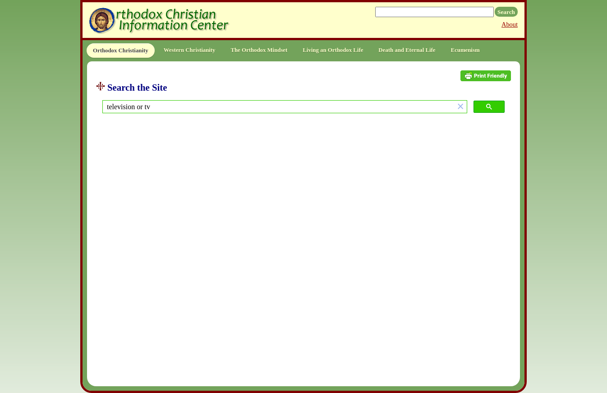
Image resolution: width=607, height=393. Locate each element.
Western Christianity (190, 50)
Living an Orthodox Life (333, 50)
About (509, 24)
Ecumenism (465, 50)
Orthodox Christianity (120, 50)
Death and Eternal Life (406, 50)
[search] (278, 107)
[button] (460, 107)
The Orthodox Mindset (258, 50)
